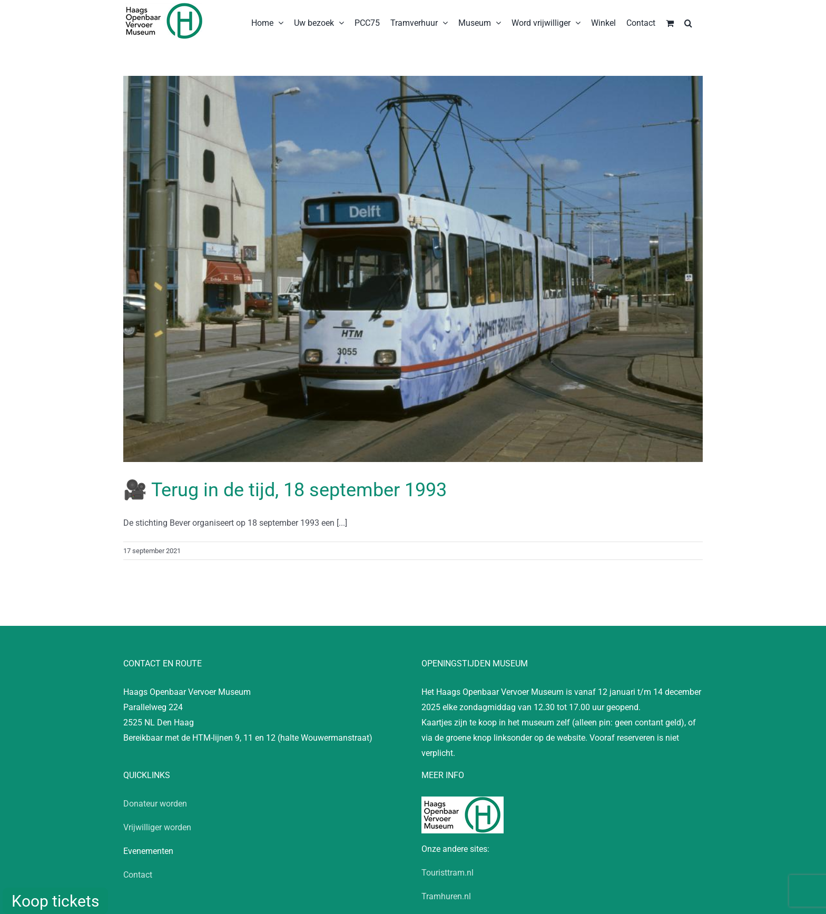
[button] (688, 22)
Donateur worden (155, 804)
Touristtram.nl (447, 873)
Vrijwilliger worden (157, 827)
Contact (137, 875)
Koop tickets (55, 901)
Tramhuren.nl (446, 896)
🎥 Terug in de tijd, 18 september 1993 (285, 490)
